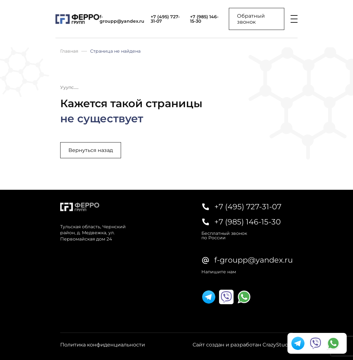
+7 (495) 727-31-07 (165, 19)
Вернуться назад (90, 150)
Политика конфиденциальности (102, 344)
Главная (69, 51)
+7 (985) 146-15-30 (204, 19)
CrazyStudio (278, 345)
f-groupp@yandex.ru (122, 19)
